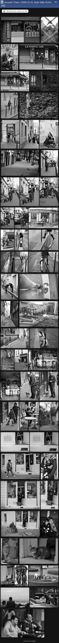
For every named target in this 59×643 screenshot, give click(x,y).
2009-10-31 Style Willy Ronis (36, 2)
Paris (16, 2)
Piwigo (33, 641)
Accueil (8, 2)
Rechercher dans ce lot (17, 11)
